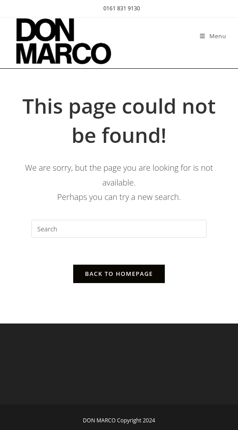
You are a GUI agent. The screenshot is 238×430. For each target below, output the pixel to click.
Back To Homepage (119, 274)
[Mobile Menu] (213, 36)
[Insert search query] (119, 229)
